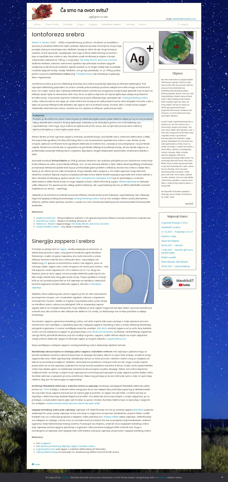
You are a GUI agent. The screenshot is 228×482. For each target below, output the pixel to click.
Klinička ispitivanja (127, 181)
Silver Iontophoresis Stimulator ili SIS (94, 178)
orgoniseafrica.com (116, 338)
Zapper (93, 24)
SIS (45, 263)
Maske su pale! (168, 257)
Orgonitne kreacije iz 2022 (174, 222)
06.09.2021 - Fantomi (172, 245)
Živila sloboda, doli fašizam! (174, 261)
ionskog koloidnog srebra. (86, 198)
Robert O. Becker (40, 42)
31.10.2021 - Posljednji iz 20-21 (177, 231)
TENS (46, 389)
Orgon (80, 24)
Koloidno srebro (111, 24)
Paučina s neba (168, 236)
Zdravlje (68, 24)
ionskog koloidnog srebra (135, 97)
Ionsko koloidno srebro (47, 226)
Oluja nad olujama (170, 240)
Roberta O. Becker (45, 223)
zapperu (46, 443)
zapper (63, 249)
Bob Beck (101, 328)
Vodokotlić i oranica (170, 227)
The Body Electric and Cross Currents (98, 59)
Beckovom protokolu (102, 331)
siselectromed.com (45, 217)
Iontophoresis (83, 73)
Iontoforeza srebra (45, 220)
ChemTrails (52, 24)
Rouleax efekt (110, 416)
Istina (37, 24)
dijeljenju (162, 477)
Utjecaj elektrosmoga (47, 451)
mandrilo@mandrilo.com (184, 18)
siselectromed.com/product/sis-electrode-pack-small (72, 403)
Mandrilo (65, 477)
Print (36, 464)
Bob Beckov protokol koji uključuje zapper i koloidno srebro (65, 446)
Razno (142, 24)
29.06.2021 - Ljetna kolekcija (175, 266)
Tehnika (130, 24)
